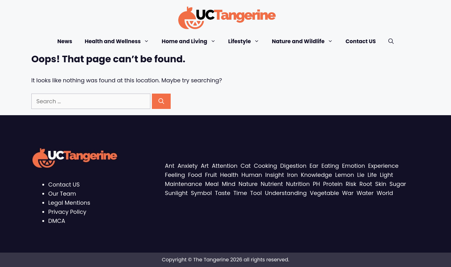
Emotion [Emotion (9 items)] (353, 166)
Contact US (360, 41)
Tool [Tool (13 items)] (256, 193)
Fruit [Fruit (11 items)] (211, 175)
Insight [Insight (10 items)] (274, 175)
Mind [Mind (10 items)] (229, 184)
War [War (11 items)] (347, 193)
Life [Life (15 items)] (372, 175)
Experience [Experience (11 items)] (383, 166)
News (64, 41)
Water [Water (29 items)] (365, 193)
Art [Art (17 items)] (205, 166)
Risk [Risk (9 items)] (351, 184)
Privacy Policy (67, 212)
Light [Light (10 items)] (386, 175)
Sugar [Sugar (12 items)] (397, 184)
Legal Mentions (69, 203)
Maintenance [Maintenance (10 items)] (183, 184)
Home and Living (192, 41)
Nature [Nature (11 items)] (248, 184)
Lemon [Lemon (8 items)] (344, 175)
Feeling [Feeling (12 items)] (175, 175)
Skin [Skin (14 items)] (380, 184)
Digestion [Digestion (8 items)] (293, 166)
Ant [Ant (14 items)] (169, 166)
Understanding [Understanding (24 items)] (286, 193)
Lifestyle (247, 41)
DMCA (56, 221)
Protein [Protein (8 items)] (332, 184)
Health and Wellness (120, 41)
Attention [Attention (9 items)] (224, 166)
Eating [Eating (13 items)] (330, 166)
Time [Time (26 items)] (240, 193)
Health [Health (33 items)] (229, 175)
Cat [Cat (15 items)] (246, 166)
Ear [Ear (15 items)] (313, 166)
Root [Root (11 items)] (365, 184)
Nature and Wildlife (305, 41)
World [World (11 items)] (385, 193)
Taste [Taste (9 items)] (222, 193)
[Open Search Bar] (391, 41)
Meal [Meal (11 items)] (212, 184)
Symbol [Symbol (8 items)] (201, 193)
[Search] (161, 101)
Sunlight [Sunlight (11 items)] (176, 193)
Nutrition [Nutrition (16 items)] (298, 184)
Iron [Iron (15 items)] (292, 175)
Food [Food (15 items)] (195, 175)
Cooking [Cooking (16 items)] (265, 166)
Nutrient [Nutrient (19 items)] (272, 184)
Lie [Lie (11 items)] (360, 175)
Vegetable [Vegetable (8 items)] (324, 193)
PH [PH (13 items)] (316, 184)
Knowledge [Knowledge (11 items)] (316, 175)
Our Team (62, 194)
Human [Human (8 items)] (251, 175)
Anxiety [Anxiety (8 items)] (188, 166)
